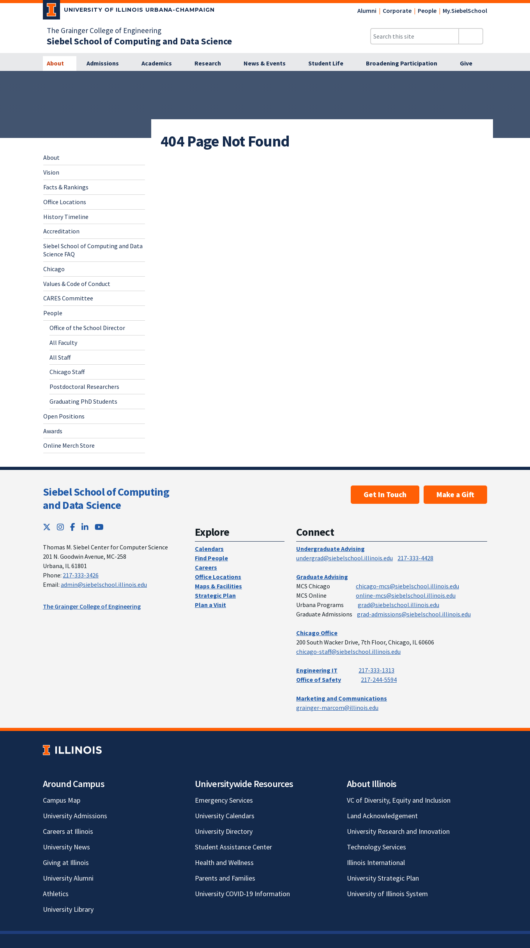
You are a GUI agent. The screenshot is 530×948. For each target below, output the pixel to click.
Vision (51, 172)
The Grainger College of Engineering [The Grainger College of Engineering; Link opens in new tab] (104, 30)
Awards (52, 431)
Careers (206, 567)
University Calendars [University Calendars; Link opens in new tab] (224, 815)
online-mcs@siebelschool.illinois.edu (406, 595)
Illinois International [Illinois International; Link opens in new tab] (376, 862)
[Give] (470, 63)
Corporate (397, 10)
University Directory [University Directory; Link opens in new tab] (224, 831)
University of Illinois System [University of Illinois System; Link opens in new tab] (387, 893)
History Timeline (65, 217)
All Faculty (63, 342)
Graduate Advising (322, 577)
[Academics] (161, 63)
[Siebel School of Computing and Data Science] (139, 41)
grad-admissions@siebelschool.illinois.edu (414, 614)
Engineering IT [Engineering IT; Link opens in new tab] (316, 670)
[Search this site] (414, 36)
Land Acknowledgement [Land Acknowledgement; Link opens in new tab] (382, 815)
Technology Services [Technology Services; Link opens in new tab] (376, 846)
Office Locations (64, 202)
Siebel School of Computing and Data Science (106, 498)
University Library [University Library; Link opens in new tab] (68, 909)
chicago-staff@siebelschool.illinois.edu (348, 651)
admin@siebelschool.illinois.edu (104, 584)
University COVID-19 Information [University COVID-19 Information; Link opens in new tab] (242, 893)
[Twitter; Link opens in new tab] (47, 527)
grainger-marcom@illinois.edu (337, 707)
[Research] (212, 63)
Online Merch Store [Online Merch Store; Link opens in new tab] (69, 445)
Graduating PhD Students (83, 401)
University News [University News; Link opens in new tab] (66, 846)
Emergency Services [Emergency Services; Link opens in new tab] (224, 800)
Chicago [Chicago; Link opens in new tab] (54, 269)
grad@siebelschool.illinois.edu (398, 605)
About (51, 157)
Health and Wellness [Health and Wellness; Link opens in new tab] (224, 862)
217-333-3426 (81, 575)
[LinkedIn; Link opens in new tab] (84, 527)
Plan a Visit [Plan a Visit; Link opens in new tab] (210, 605)
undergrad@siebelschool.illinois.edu (344, 558)
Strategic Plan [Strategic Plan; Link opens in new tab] (215, 595)
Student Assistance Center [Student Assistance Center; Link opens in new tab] (233, 846)
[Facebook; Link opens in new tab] (72, 527)
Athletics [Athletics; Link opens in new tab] (56, 893)
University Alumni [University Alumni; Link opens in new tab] (68, 878)
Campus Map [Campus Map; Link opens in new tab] (61, 800)
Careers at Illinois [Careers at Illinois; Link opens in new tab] (68, 831)
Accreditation (61, 231)
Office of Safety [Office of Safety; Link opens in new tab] (318, 679)
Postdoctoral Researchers (84, 386)
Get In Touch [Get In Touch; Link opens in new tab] (385, 494)
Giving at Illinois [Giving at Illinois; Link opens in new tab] (66, 862)
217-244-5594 (379, 679)
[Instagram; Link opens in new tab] (60, 527)
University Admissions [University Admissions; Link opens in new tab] (75, 815)
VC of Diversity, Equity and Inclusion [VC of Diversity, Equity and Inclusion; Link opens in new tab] (398, 800)
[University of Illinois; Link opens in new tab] (72, 750)
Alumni (366, 10)
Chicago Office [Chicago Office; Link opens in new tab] (316, 633)
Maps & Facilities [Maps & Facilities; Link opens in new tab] (218, 586)
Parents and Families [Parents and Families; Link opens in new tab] (225, 878)
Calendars (209, 549)
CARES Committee (68, 298)
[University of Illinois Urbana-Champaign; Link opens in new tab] (129, 11)
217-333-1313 (376, 670)
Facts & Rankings (65, 187)
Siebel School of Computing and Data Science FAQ (93, 250)
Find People (211, 558)
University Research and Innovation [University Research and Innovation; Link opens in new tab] (398, 831)
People (427, 10)
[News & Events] (269, 63)
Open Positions (64, 416)
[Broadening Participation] (406, 63)
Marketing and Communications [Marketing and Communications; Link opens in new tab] (341, 698)
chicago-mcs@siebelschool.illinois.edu (407, 586)
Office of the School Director (87, 328)
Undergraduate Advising (330, 549)
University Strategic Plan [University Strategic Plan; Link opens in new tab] (383, 878)
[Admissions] (107, 63)
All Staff (60, 357)
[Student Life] (330, 63)
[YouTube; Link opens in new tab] (99, 527)
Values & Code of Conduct (76, 284)
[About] (59, 63)
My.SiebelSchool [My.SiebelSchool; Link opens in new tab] (465, 10)
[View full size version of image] (519, 79)
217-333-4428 (415, 558)
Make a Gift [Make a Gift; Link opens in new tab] (455, 494)
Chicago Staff (67, 372)
